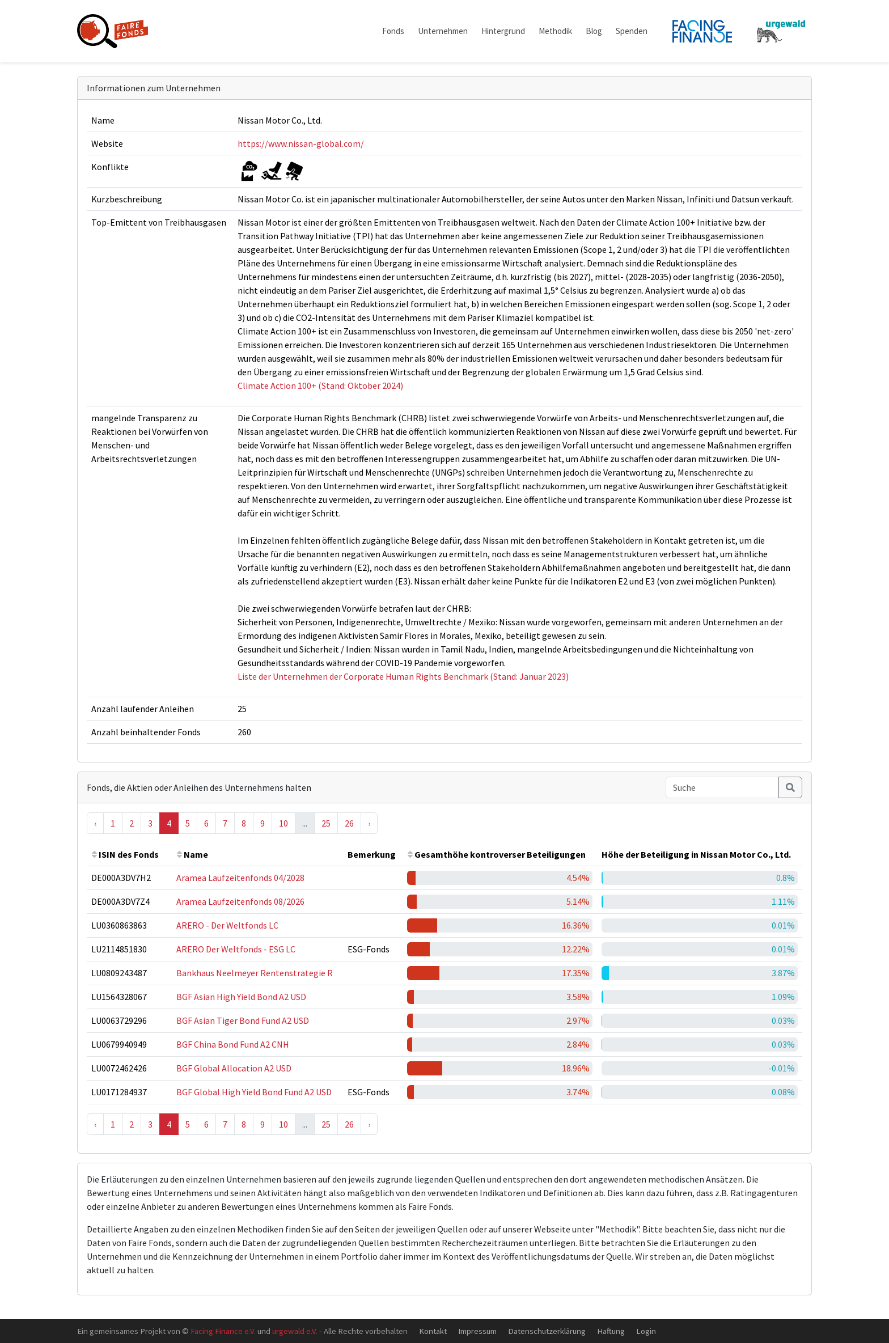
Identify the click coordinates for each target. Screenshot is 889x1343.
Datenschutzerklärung (547, 1330)
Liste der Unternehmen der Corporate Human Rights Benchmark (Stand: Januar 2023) (403, 676)
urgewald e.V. (295, 1330)
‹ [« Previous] (95, 823)
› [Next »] (369, 823)
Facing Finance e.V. (223, 1330)
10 (283, 823)
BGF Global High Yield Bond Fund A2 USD (254, 1092)
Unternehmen (443, 31)
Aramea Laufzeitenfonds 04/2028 (240, 877)
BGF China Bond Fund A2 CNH (232, 1044)
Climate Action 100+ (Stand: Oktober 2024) (320, 385)
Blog (594, 31)
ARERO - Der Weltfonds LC (227, 925)
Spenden (631, 31)
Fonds (393, 31)
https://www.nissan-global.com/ (301, 143)
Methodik (555, 31)
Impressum (477, 1330)
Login (646, 1330)
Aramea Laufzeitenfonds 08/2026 (240, 901)
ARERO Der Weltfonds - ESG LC (235, 949)
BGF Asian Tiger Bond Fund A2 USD (242, 1020)
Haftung (611, 1330)
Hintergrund (503, 31)
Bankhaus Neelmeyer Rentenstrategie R (254, 972)
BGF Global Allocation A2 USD (233, 1068)
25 (326, 823)
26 (349, 823)
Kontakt (433, 1330)
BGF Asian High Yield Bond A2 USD (241, 996)
